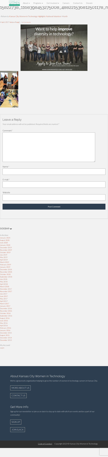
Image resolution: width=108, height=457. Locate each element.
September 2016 (6, 316)
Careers (66, 3)
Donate (89, 3)
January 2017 (5, 306)
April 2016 (4, 325)
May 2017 (3, 299)
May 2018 (3, 282)
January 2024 (5, 238)
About (26, 3)
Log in (2, 348)
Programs (38, 3)
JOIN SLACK (18, 429)
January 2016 (5, 330)
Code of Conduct (45, 444)
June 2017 (4, 296)
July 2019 (3, 255)
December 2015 (6, 333)
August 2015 (4, 335)
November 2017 (6, 291)
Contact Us (77, 3)
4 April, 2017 (4, 22)
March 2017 (4, 304)
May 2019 (3, 257)
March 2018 (4, 286)
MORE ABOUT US (20, 387)
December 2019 (6, 247)
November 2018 (6, 272)
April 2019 (4, 260)
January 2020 (5, 245)
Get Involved (53, 3)
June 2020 (4, 243)
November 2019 (6, 250)
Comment (8, 131)
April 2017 (4, 301)
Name (5, 167)
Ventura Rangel (14, 22)
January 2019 (5, 267)
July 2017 (3, 294)
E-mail (5, 179)
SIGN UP (16, 422)
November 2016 (6, 311)
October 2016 (5, 313)
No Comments (26, 22)
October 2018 (5, 274)
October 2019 (5, 252)
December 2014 (6, 338)
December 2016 (6, 308)
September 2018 (6, 277)
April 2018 (4, 284)
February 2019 (5, 265)
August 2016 (4, 318)
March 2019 (4, 262)
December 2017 (6, 289)
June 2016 (4, 321)
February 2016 (5, 328)
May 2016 (3, 323)
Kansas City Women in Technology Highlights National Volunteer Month (38, 16)
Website (6, 192)
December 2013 (6, 340)
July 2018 (3, 279)
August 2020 (4, 240)
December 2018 (6, 269)
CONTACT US (18, 395)
